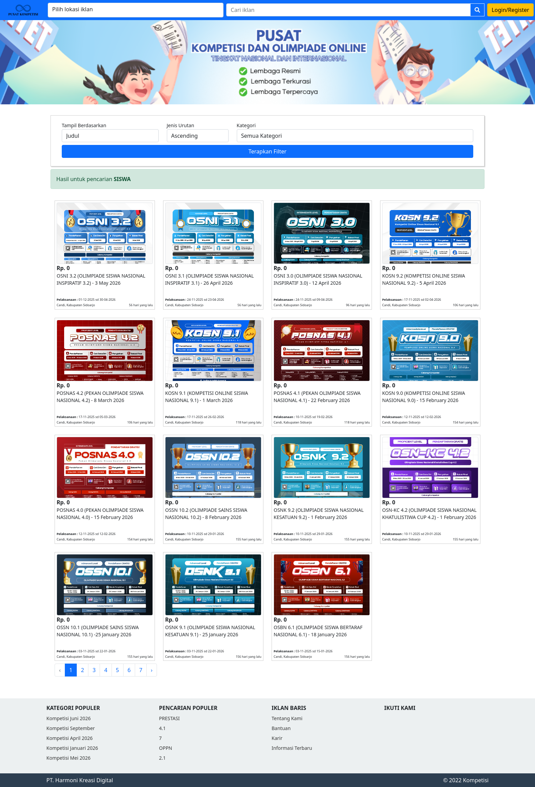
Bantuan (281, 728)
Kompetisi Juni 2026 (68, 718)
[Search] (348, 9)
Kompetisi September (70, 728)
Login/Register (510, 10)
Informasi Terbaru (292, 748)
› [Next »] (152, 670)
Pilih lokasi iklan (72, 9)
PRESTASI (169, 718)
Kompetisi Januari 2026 (72, 748)
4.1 (162, 728)
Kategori (246, 125)
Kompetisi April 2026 (69, 738)
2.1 (162, 758)
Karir (277, 738)
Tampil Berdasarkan (84, 125)
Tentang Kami (287, 718)
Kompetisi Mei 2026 (68, 758)
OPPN (165, 748)
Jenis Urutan (180, 125)
